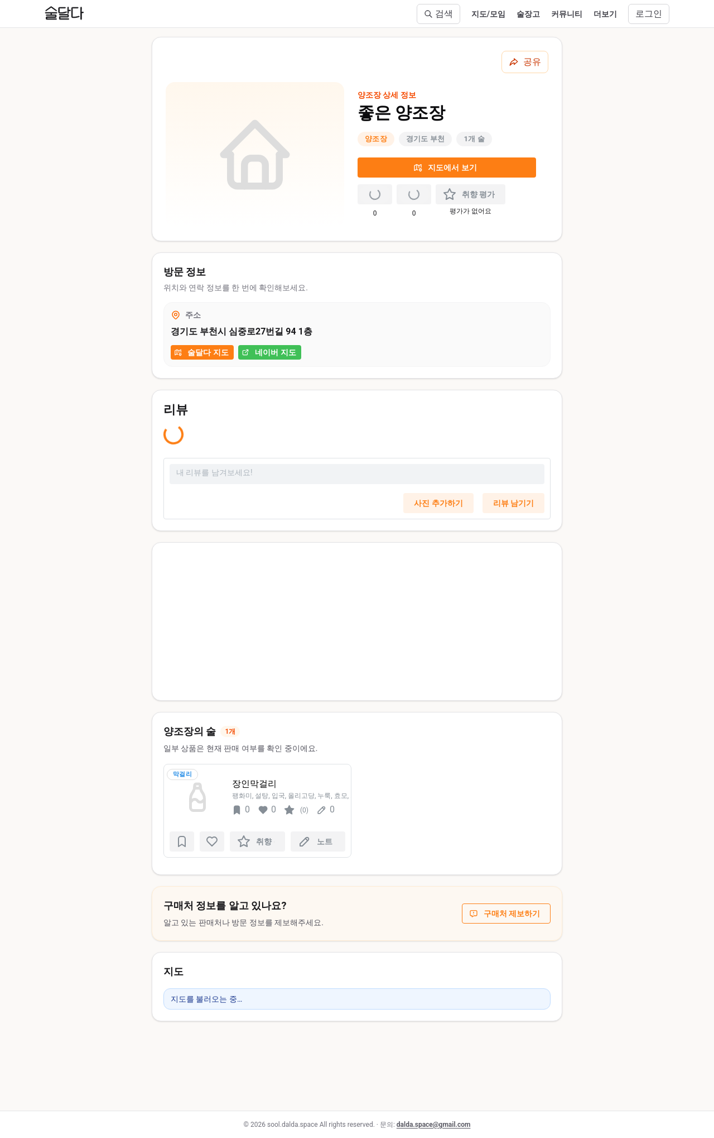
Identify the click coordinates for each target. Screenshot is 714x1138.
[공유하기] (524, 62)
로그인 (648, 13)
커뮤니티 (566, 13)
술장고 (528, 13)
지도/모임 (488, 13)
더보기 (605, 13)
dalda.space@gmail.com (434, 1125)
